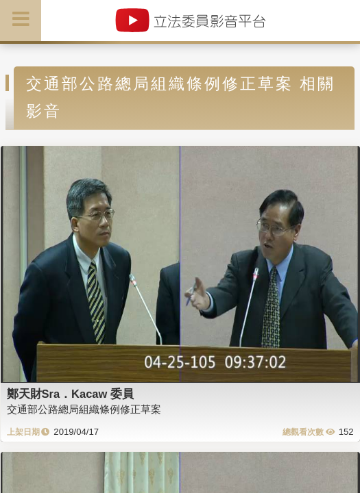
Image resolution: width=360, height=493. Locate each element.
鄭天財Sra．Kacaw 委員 (70, 394)
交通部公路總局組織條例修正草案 (84, 409)
